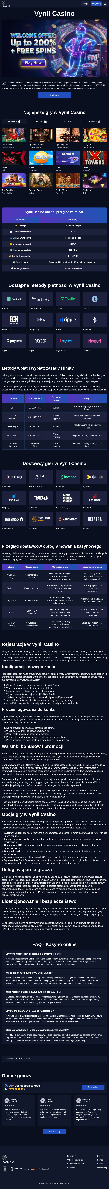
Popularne (14, 121)
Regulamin (71, 1156)
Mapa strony (102, 1168)
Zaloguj (85, 4)
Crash (68, 121)
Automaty (95, 121)
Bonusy (100, 1156)
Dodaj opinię (93, 1087)
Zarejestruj (96, 4)
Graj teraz (54, 95)
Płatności (71, 1168)
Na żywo (41, 121)
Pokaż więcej (54, 1132)
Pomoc (100, 1160)
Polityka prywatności (75, 1164)
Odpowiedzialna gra (75, 1160)
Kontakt (100, 1164)
